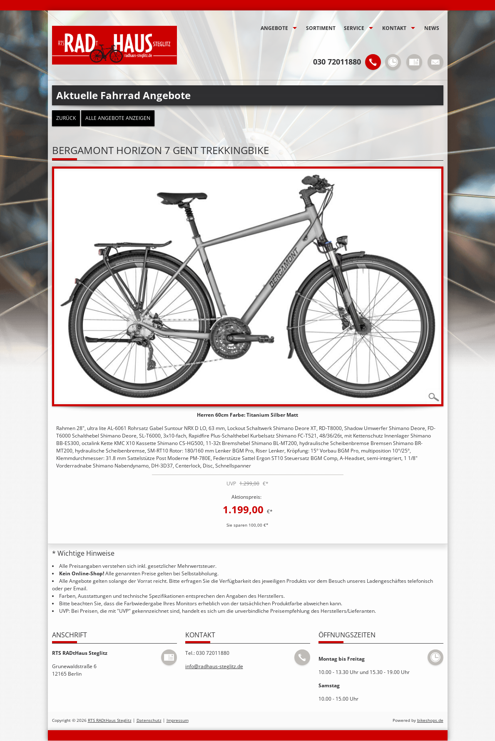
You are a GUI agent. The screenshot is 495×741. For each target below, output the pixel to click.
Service (354, 28)
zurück (66, 118)
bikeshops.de (430, 720)
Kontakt (394, 28)
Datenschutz (149, 720)
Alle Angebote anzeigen (117, 118)
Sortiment (321, 28)
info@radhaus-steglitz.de (214, 666)
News (431, 28)
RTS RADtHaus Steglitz (110, 720)
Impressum (178, 720)
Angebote (274, 28)
